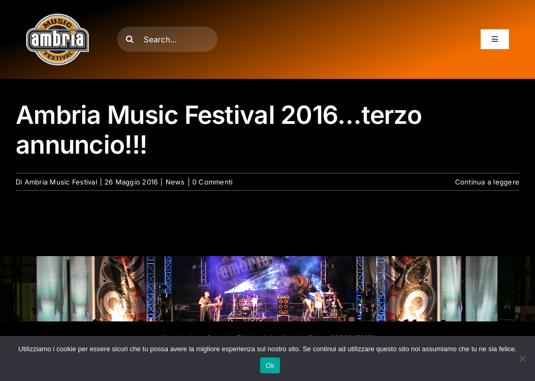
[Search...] (167, 39)
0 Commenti (212, 182)
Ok (269, 366)
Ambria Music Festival (61, 182)
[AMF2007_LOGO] (57, 18)
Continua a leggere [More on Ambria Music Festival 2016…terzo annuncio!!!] (487, 182)
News (175, 182)
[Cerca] (129, 39)
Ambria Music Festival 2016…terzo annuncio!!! (219, 129)
